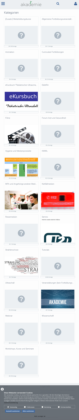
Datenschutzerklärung (11, 403)
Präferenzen (29, 407)
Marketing (46, 407)
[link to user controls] (76, 3)
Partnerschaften (64, 407)
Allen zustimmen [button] (28, 411)
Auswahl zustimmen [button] (13, 411)
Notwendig (12, 407)
